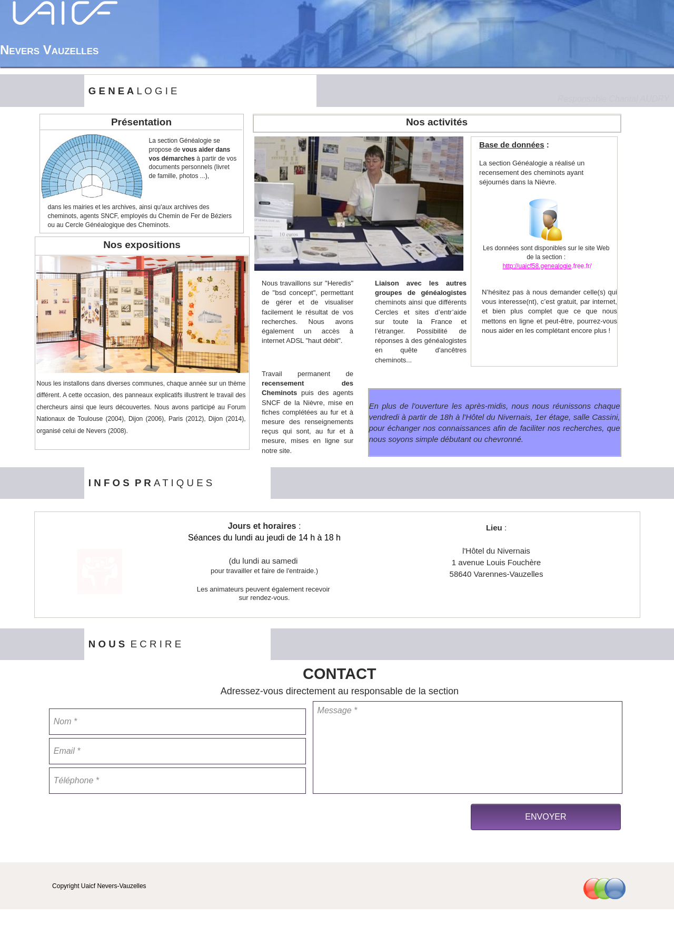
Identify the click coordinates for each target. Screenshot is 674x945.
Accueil (445, 49)
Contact (603, 49)
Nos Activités (521, 49)
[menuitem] (446, 49)
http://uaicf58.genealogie (536, 266)
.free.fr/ (581, 266)
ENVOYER (545, 816)
